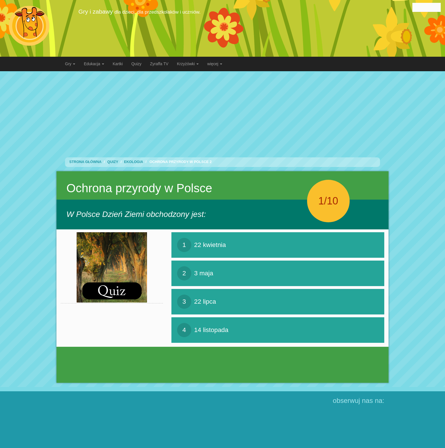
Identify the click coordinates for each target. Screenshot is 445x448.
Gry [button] (70, 64)
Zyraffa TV (159, 64)
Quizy (136, 64)
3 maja (195, 273)
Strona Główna (85, 162)
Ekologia (133, 162)
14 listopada (202, 330)
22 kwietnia (201, 245)
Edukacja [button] (94, 64)
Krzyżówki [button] (188, 64)
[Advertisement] (222, 112)
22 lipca (196, 302)
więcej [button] (214, 64)
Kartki (118, 64)
